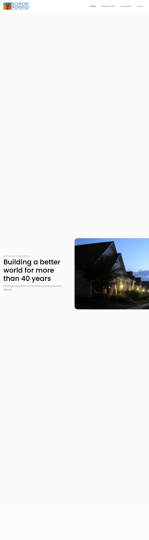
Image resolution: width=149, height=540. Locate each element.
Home (93, 6)
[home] (17, 6)
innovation (108, 6)
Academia (126, 6)
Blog (140, 6)
